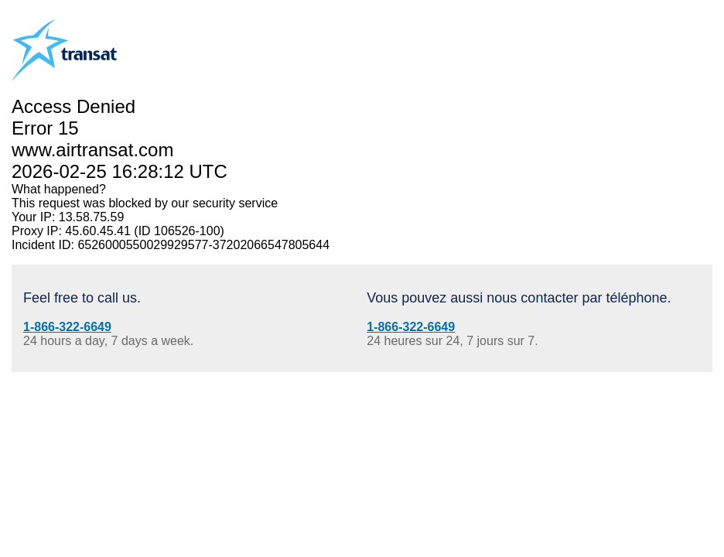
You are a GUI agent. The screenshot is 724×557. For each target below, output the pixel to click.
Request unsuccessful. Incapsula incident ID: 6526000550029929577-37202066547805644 (362, 278)
